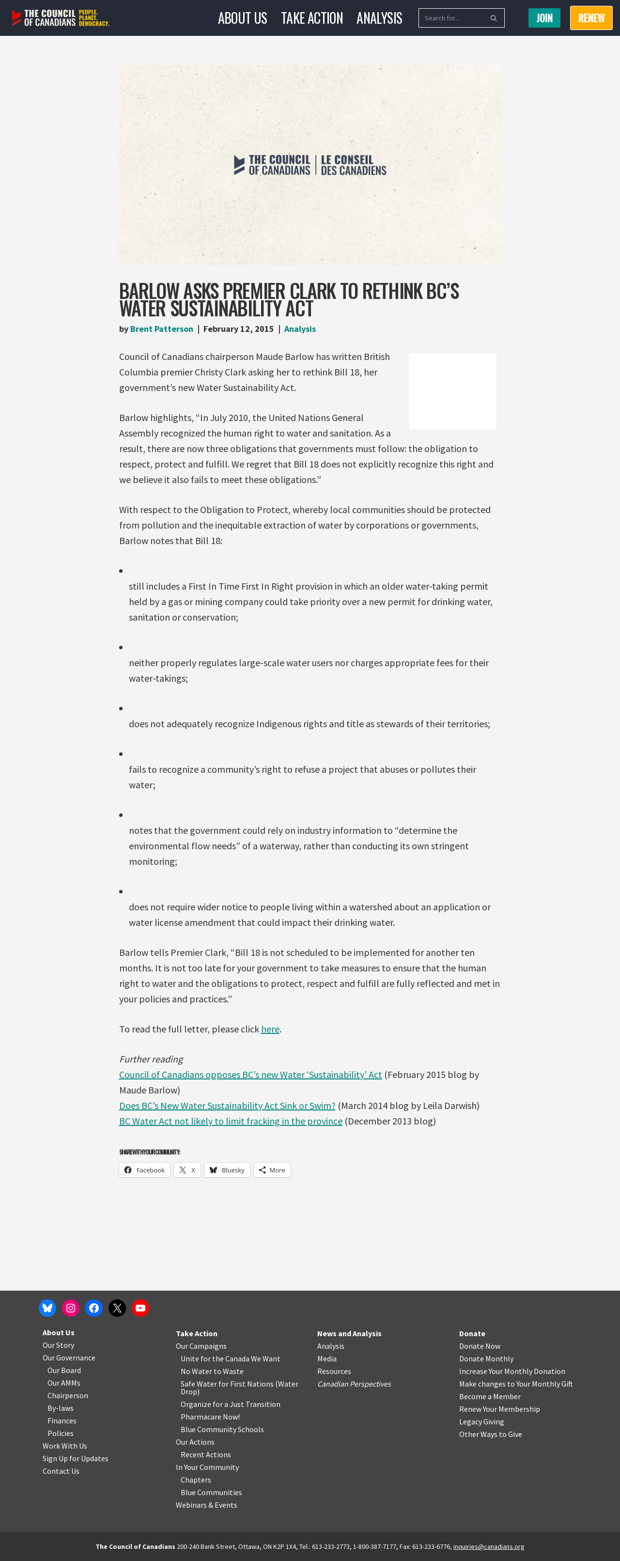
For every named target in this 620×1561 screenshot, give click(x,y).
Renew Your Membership (499, 1409)
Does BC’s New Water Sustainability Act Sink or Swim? (227, 1105)
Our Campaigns (201, 1346)
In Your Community (207, 1467)
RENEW (591, 18)
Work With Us (65, 1446)
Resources (334, 1371)
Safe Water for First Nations (227, 1384)
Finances (62, 1420)
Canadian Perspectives (354, 1384)
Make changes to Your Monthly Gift (516, 1384)
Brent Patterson (161, 328)
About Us (242, 18)
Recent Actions (206, 1454)
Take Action (312, 18)
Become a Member (490, 1396)
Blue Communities (211, 1492)
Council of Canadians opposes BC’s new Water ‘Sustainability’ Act (250, 1074)
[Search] (450, 18)
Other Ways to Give (490, 1434)
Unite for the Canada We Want (230, 1358)
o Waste (230, 1371)
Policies (60, 1433)
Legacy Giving (481, 1421)
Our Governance (69, 1357)
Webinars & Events (206, 1505)
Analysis (379, 18)
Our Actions (195, 1442)
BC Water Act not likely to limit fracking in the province (230, 1121)
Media (327, 1358)
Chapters (196, 1479)
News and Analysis (349, 1333)
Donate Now (479, 1346)
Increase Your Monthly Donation (512, 1371)
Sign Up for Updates (75, 1458)
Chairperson (67, 1395)
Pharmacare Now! (210, 1416)
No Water (197, 1371)
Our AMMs (63, 1383)
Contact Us (61, 1471)
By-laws (60, 1408)
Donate (472, 1333)
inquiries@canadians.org (489, 1546)
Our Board (64, 1370)
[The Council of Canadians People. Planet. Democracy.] (60, 18)
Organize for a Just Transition (230, 1404)
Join (544, 18)
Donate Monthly (486, 1358)
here (270, 1029)
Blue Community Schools (222, 1429)
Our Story (58, 1345)
